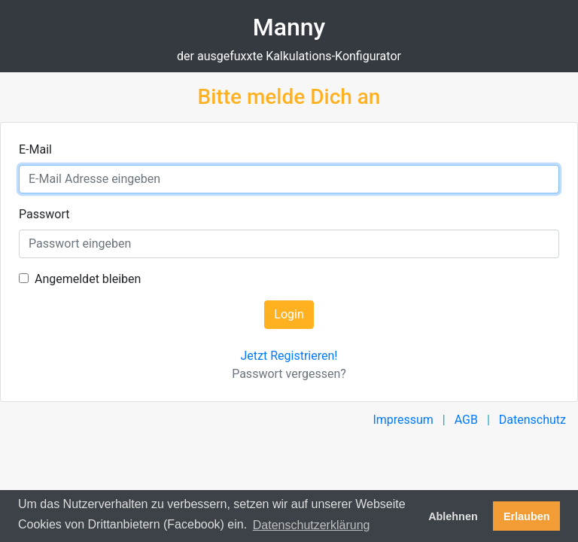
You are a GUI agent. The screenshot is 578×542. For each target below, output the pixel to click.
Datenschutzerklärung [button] (311, 525)
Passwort (44, 214)
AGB (466, 420)
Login (288, 314)
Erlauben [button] (526, 516)
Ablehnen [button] (453, 516)
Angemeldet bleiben (88, 279)
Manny (289, 27)
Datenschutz (532, 420)
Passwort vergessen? (289, 374)
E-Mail (35, 149)
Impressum (403, 420)
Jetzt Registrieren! (289, 356)
